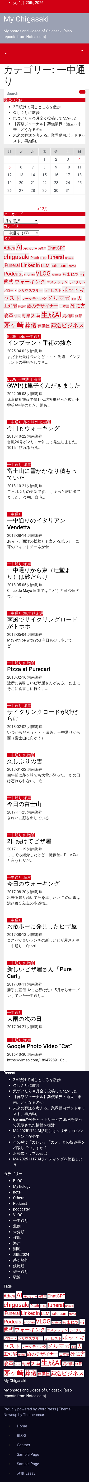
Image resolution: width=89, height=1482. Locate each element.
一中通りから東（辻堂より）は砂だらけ (39, 573)
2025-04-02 (17, 351)
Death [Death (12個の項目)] (34, 258)
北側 (17, 1226)
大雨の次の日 (24, 1019)
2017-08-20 (17, 892)
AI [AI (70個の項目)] (19, 247)
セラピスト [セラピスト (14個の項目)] (52, 290)
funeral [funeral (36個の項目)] (55, 257)
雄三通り (20, 1271)
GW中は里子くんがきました (43, 385)
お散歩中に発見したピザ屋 (42, 926)
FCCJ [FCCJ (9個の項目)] (43, 258)
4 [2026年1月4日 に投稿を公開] (79, 159)
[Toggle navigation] (7, 49)
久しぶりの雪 (24, 761)
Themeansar (33, 1415)
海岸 (37, 379)
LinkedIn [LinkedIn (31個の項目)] (30, 265)
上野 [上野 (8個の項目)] (73, 299)
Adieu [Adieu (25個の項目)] (9, 248)
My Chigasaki (26, 18)
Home (22, 1426)
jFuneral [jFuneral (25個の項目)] (12, 265)
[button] (5, 54)
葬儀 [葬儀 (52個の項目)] (31, 325)
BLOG (12, 336)
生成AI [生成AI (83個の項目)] (51, 315)
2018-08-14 (17, 535)
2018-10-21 (17, 486)
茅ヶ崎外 (31, 422)
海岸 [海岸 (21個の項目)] (26, 315)
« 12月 (42, 209)
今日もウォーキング (33, 428)
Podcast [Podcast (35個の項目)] (13, 274)
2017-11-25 (17, 812)
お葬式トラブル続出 (30, 1153)
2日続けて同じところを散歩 (37, 107)
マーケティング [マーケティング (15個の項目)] (34, 299)
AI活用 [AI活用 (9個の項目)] (42, 248)
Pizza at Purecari (28, 669)
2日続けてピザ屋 (29, 841)
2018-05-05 (17, 585)
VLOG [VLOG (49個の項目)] (43, 273)
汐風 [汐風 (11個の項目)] (17, 316)
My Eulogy (21, 1186)
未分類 (18, 1232)
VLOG (18, 1215)
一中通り (33, 336)
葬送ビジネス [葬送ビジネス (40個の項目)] (67, 325)
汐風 (17, 1237)
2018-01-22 (17, 769)
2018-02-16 (17, 677)
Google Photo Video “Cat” (39, 1046)
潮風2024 (21, 1254)
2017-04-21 (17, 1027)
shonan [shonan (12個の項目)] (29, 274)
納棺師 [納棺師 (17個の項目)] (68, 316)
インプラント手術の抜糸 (39, 343)
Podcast (20, 1203)
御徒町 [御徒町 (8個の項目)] (22, 306)
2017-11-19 (17, 849)
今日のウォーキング (33, 883)
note (22, 336)
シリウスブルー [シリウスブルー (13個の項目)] (30, 291)
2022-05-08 (17, 394)
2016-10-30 (17, 1054)
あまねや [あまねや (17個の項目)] (70, 274)
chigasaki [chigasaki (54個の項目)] (16, 256)
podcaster (21, 1209)
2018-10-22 (17, 436)
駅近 (17, 1277)
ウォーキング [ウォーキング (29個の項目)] (30, 281)
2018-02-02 (17, 726)
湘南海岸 (34, 351)
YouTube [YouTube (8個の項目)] (56, 274)
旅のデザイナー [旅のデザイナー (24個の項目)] (42, 306)
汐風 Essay (26, 1473)
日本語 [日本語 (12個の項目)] (64, 306)
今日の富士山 (24, 804)
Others (18, 1198)
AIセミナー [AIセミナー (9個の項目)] (30, 248)
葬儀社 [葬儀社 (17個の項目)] (43, 326)
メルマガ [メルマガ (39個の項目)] (58, 298)
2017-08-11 (17, 984)
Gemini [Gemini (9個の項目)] (69, 258)
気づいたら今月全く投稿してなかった (45, 118)
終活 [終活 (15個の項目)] (78, 316)
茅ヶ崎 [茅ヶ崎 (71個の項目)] (14, 325)
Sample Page (28, 1454)
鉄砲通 (45, 422)
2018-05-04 (17, 634)
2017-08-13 (17, 934)
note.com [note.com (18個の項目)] (59, 265)
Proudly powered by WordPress (30, 1409)
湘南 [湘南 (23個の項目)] (35, 315)
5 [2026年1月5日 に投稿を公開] (10, 167)
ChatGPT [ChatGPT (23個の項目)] (56, 248)
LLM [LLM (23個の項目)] (45, 265)
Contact (23, 1445)
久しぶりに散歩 (26, 112)
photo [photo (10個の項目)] (72, 266)
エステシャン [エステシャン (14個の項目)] (57, 282)
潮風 (17, 1249)
